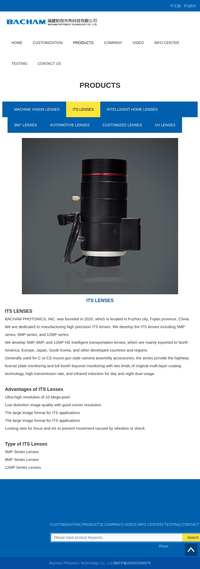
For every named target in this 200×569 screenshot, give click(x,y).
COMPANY (113, 43)
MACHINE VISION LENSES (37, 109)
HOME (16, 43)
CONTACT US (49, 63)
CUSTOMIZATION (48, 43)
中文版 (175, 6)
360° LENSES (25, 125)
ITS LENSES (83, 109)
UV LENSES (165, 125)
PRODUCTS (83, 43)
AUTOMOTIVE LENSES (69, 125)
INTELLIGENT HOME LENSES (132, 109)
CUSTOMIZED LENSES (122, 125)
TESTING (19, 63)
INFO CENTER (166, 43)
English (190, 6)
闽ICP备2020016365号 (132, 563)
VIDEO (138, 43)
